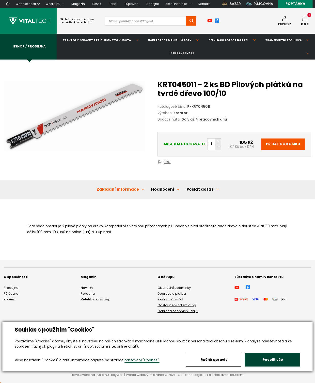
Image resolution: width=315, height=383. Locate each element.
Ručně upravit (214, 359)
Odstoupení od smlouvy (177, 305)
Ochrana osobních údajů (178, 311)
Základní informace (118, 189)
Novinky (87, 287)
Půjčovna (11, 293)
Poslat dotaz (200, 189)
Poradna (88, 293)
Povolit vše (273, 359)
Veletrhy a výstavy (95, 299)
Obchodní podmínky (174, 287)
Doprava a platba (172, 293)
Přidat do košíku (283, 143)
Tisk (167, 162)
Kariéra (10, 299)
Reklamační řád (170, 299)
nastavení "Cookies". (142, 360)
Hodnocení (162, 189)
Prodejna (11, 287)
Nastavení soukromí (229, 375)
